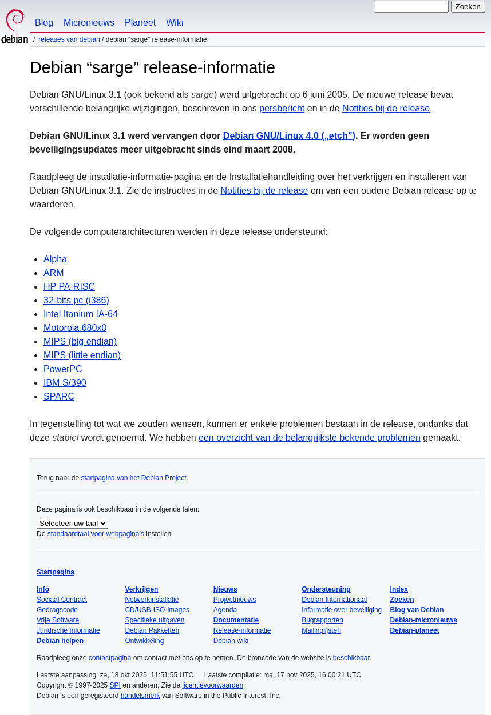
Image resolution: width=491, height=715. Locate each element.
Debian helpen (60, 641)
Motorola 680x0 (74, 328)
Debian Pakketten (152, 630)
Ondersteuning (326, 589)
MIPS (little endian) (82, 355)
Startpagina (55, 572)
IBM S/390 (64, 383)
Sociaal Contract (62, 600)
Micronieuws (89, 22)
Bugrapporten (322, 620)
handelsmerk (140, 696)
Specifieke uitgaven (154, 620)
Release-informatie (242, 630)
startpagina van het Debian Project (133, 478)
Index (399, 589)
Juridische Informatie (68, 630)
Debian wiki (230, 641)
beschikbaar (351, 658)
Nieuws (225, 589)
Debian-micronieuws (423, 620)
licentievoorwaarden (212, 685)
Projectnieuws (234, 600)
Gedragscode (57, 610)
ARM (53, 273)
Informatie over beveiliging (342, 610)
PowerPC (62, 369)
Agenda (225, 610)
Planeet (140, 22)
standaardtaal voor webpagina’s (95, 534)
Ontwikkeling (144, 641)
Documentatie (236, 620)
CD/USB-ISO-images (157, 610)
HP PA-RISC (69, 286)
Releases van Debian (69, 39)
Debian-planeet (414, 630)
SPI (115, 685)
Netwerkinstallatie (152, 600)
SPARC (58, 396)
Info (43, 589)
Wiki (174, 22)
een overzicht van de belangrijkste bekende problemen (310, 437)
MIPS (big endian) (80, 341)
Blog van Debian (417, 610)
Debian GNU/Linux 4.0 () (289, 136)
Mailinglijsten (321, 630)
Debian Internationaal (334, 600)
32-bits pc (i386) (76, 300)
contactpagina (110, 658)
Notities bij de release (386, 108)
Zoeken (402, 600)
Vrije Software (58, 620)
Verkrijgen (141, 589)
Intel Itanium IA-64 (80, 314)
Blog (44, 22)
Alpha (55, 259)
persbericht (281, 108)
